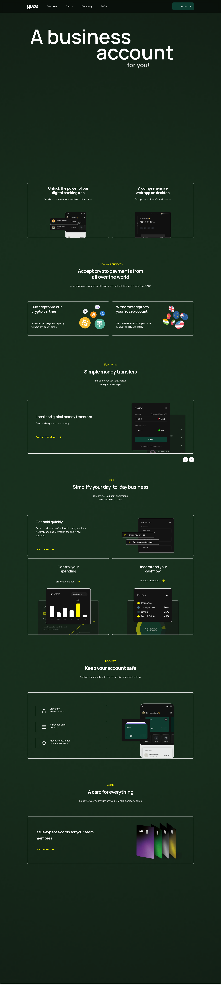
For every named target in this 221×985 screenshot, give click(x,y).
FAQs (104, 6)
